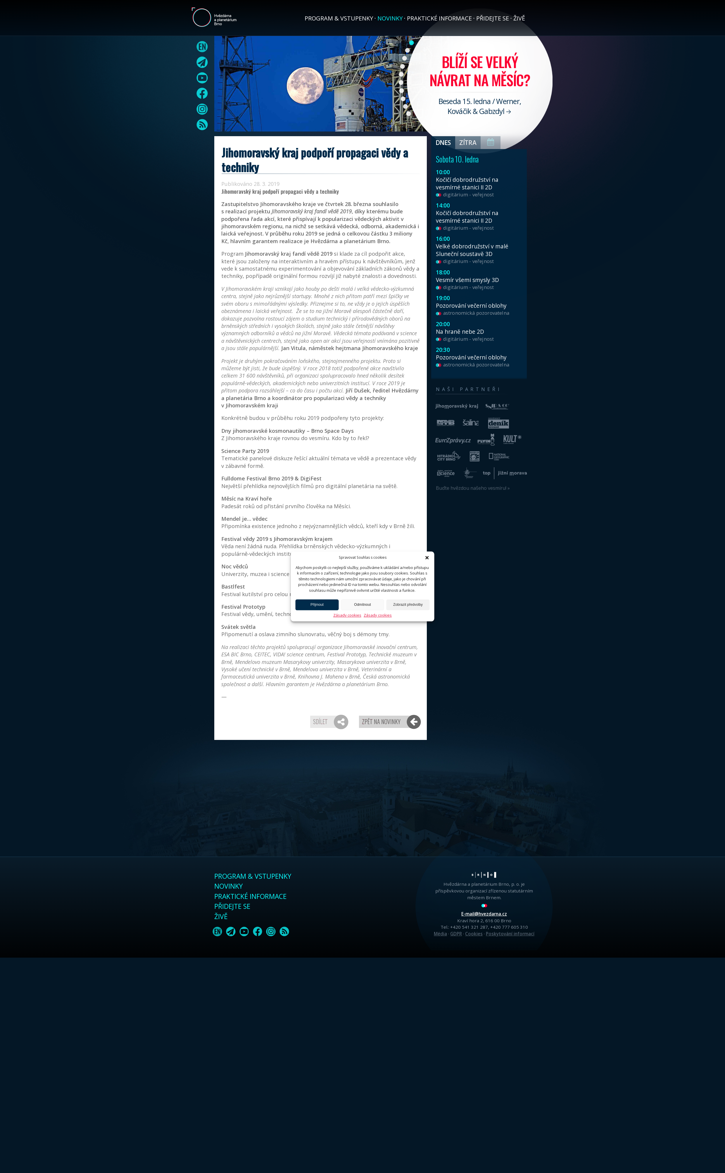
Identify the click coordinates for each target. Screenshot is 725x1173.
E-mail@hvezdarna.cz (484, 914)
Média (440, 934)
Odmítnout (362, 605)
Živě (519, 18)
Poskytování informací (510, 934)
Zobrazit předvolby (408, 605)
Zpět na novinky (381, 721)
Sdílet (320, 721)
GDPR (456, 934)
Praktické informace (439, 18)
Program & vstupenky (339, 18)
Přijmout (317, 605)
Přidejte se (492, 18)
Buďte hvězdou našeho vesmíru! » (473, 488)
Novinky (390, 18)
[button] (427, 557)
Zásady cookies (347, 615)
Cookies (474, 934)
